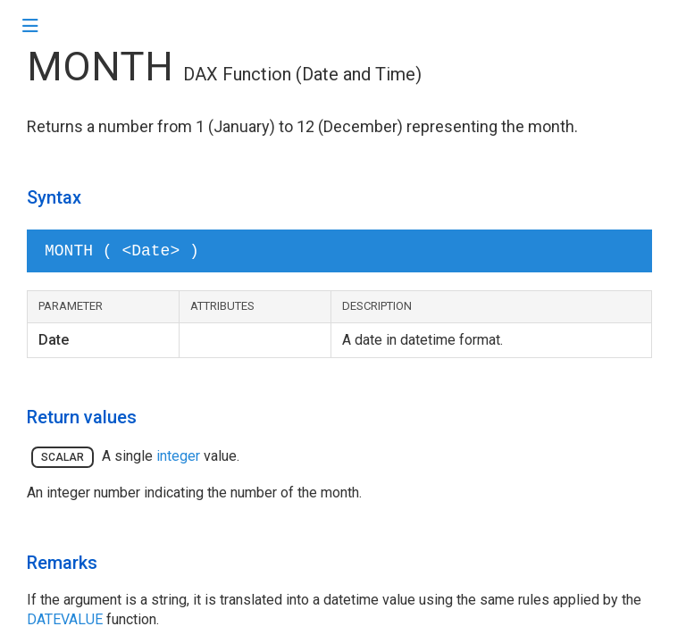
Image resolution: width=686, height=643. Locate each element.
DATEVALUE (65, 619)
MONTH (100, 66)
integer (178, 455)
